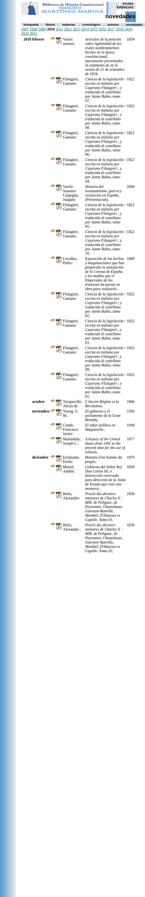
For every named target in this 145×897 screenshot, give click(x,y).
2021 (33, 33)
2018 (119, 29)
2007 (25, 29)
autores (113, 24)
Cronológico (91, 24)
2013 (76, 29)
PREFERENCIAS (121, 7)
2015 (94, 29)
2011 (59, 29)
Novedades (134, 24)
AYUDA (127, 4)
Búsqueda (31, 24)
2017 (111, 29)
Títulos (50, 24)
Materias (68, 24)
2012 (68, 29)
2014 (85, 29)
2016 (102, 29)
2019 (128, 29)
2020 (25, 33)
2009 (42, 29)
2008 (33, 29)
